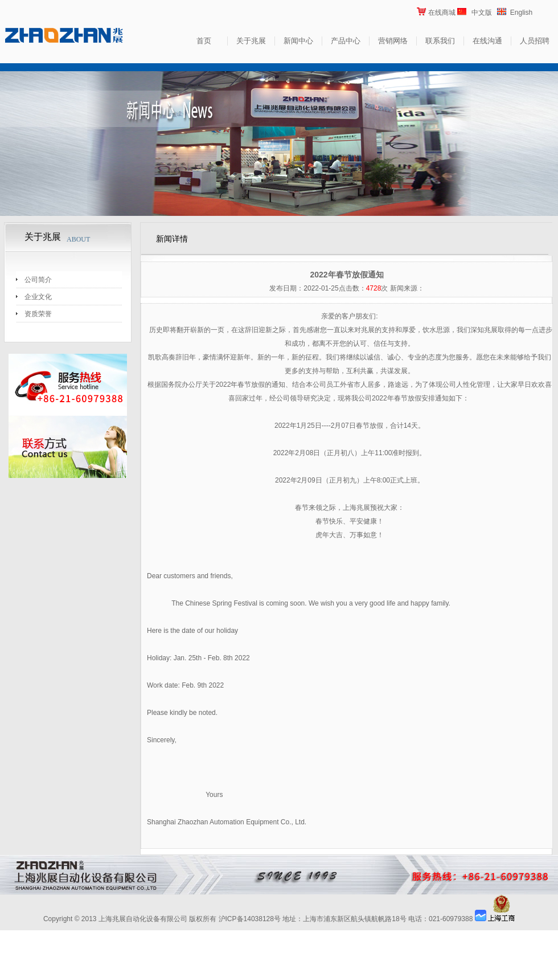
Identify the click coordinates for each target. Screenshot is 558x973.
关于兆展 (251, 40)
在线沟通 (487, 40)
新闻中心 (298, 40)
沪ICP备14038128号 (250, 919)
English (521, 13)
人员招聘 (534, 40)
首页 (203, 40)
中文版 (481, 13)
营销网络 (393, 40)
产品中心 (345, 40)
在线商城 (442, 13)
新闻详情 (172, 239)
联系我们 (440, 40)
